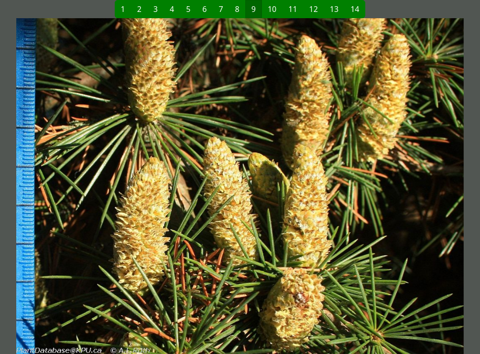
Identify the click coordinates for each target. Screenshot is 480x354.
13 (334, 9)
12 (313, 9)
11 (292, 9)
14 (354, 9)
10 (272, 9)
